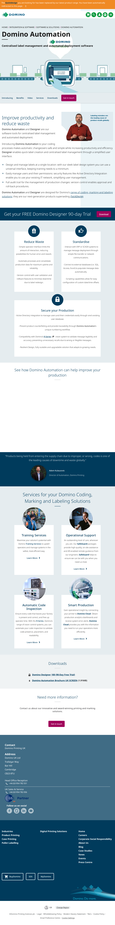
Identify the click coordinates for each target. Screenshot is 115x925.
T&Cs (89, 914)
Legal (39, 914)
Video (30, 98)
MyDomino (47, 876)
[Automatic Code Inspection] (34, 606)
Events (82, 858)
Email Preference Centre (50, 918)
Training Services (33, 543)
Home (82, 831)
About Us (83, 843)
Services (40, 98)
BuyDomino (13, 876)
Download (104, 214)
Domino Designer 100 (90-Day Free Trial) (53, 674)
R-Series (47, 336)
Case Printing (9, 839)
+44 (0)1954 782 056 (18, 792)
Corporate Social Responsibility (95, 839)
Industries (7, 831)
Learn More (34, 558)
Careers (83, 835)
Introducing (7, 98)
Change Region (62, 907)
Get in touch (68, 98)
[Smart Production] (81, 605)
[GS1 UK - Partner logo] (17, 798)
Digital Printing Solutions (53, 831)
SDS (31, 876)
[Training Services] (34, 535)
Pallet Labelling (10, 843)
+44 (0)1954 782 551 (18, 783)
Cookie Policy (98, 914)
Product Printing (11, 835)
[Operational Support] (81, 535)
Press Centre (85, 862)
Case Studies (85, 850)
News (82, 854)
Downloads (52, 98)
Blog (81, 846)
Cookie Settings (68, 918)
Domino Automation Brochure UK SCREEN (54, 680)
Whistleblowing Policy (52, 914)
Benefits (20, 98)
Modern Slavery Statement (74, 914)
